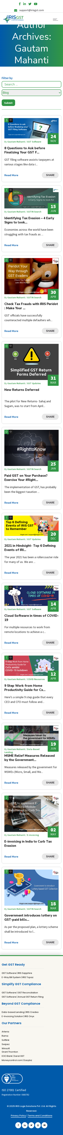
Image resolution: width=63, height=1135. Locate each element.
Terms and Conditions (40, 1115)
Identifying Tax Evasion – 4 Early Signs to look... (29, 220)
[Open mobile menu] (56, 19)
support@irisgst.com (29, 10)
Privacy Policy (18, 1115)
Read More (11, 175)
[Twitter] (29, 3)
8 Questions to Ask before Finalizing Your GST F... (24, 150)
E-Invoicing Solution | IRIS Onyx (18, 1016)
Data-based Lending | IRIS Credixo (20, 1012)
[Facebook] (20, 3)
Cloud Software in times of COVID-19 (31, 618)
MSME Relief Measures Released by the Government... (29, 757)
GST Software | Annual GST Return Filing (23, 996)
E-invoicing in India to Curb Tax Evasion (28, 843)
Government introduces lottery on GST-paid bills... (30, 917)
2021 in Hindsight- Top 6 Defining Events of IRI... (30, 548)
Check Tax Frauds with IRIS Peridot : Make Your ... (31, 306)
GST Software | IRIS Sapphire (17, 973)
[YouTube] (35, 3)
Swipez (6, 1044)
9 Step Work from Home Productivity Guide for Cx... (25, 687)
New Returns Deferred (21, 390)
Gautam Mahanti (16, 141)
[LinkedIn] (24, 3)
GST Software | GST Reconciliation (20, 992)
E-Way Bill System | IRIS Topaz (17, 977)
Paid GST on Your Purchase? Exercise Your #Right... (25, 477)
